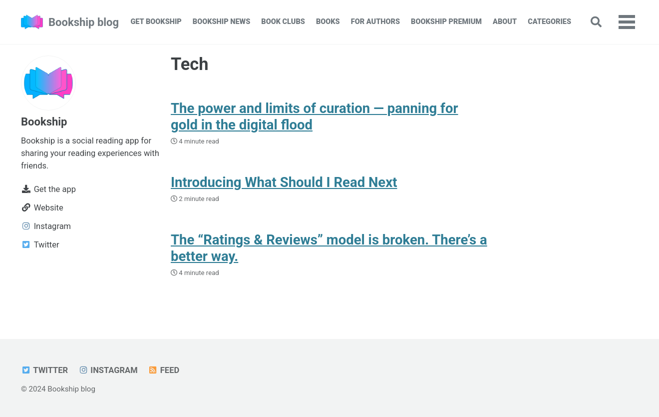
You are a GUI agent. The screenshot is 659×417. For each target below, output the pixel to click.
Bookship (44, 122)
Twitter (44, 370)
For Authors (375, 22)
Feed (163, 370)
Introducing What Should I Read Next (284, 182)
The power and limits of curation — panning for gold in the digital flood (314, 116)
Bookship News (221, 22)
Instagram (108, 370)
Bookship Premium (446, 22)
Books (328, 22)
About (505, 22)
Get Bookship (155, 22)
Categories (549, 22)
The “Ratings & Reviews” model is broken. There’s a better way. (329, 248)
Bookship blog (83, 22)
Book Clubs (283, 22)
